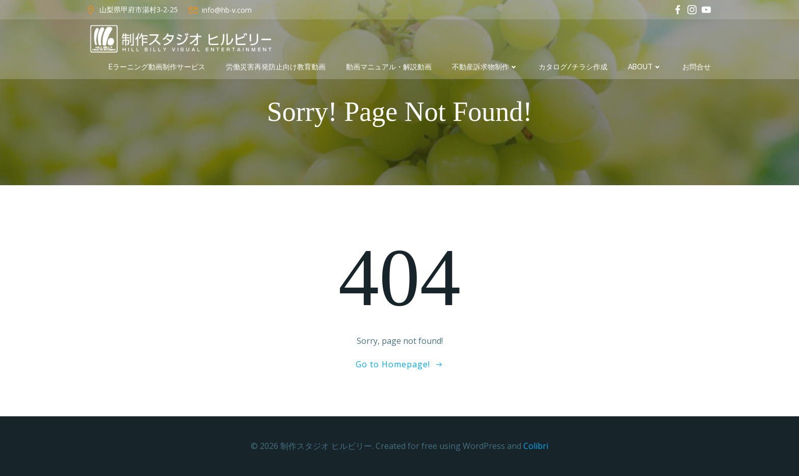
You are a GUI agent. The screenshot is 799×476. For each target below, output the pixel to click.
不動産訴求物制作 (485, 67)
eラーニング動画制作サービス (157, 67)
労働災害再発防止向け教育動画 (276, 67)
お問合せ (696, 67)
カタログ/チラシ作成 (573, 67)
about (645, 67)
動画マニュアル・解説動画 (389, 67)
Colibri (535, 446)
